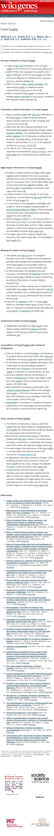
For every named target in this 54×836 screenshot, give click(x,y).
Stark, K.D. (9, 39)
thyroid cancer (25, 454)
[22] (50, 445)
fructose (26, 369)
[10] (41, 231)
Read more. (48, 52)
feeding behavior (39, 151)
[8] (24, 191)
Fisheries (35, 424)
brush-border (42, 332)
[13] (17, 283)
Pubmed (24, 507)
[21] (39, 433)
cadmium (10, 133)
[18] (25, 384)
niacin (9, 75)
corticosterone (19, 378)
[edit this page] (46, 21)
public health (21, 268)
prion (12, 467)
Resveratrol (11, 402)
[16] (18, 335)
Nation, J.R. (42, 36)
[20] (45, 409)
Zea (18, 222)
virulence (22, 295)
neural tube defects (40, 69)
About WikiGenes (38, 754)
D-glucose (33, 329)
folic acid (19, 66)
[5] (26, 124)
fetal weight (38, 96)
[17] (47, 372)
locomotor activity (25, 145)
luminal (50, 289)
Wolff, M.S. (6, 36)
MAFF (10, 427)
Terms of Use (27, 756)
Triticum (17, 219)
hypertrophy (25, 90)
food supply (37, 75)
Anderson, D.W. (29, 39)
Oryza (40, 219)
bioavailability (12, 311)
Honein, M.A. (24, 36)
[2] (32, 81)
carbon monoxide (35, 84)
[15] (42, 311)
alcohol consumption (15, 124)
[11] (19, 240)
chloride (18, 133)
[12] (45, 268)
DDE (17, 188)
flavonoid (36, 274)
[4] (35, 99)
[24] (45, 467)
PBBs (33, 210)
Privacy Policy (17, 756)
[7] (7, 158)
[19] (33, 399)
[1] (51, 69)
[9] (29, 216)
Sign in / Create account (46, 1)
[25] (46, 485)
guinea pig (24, 332)
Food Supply (28, 60)
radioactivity (14, 433)
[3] (40, 90)
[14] (15, 298)
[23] (34, 454)
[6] (35, 145)
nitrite (23, 84)
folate (24, 115)
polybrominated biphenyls (17, 210)
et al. (14, 36)
